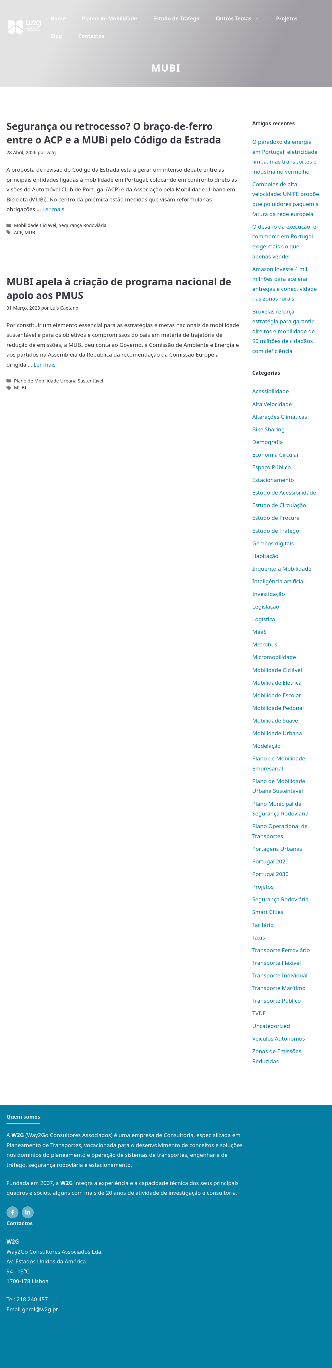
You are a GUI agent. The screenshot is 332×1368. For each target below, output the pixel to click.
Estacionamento (273, 480)
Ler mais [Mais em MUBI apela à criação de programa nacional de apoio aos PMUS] (44, 364)
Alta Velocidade (272, 404)
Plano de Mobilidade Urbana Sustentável (58, 381)
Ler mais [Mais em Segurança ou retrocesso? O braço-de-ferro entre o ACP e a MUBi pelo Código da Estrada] (53, 209)
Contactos (91, 36)
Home (57, 18)
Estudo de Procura (276, 517)
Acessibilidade (270, 391)
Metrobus (264, 644)
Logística (263, 619)
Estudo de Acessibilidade (284, 492)
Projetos (287, 18)
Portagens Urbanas (277, 848)
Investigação (268, 594)
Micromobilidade (274, 657)
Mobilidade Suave (275, 720)
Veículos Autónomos (278, 1038)
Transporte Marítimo (278, 988)
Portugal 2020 (270, 861)
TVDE (259, 1013)
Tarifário (263, 925)
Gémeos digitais (273, 543)
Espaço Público (271, 467)
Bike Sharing (268, 429)
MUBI (31, 232)
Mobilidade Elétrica (277, 682)
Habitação (265, 556)
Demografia (267, 442)
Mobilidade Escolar (276, 695)
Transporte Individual (279, 975)
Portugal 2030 (270, 874)
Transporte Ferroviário (281, 950)
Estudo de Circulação (279, 505)
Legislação (265, 606)
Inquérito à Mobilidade (281, 568)
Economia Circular (275, 454)
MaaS (259, 631)
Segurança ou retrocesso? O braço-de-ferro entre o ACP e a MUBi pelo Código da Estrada (113, 133)
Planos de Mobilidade (109, 18)
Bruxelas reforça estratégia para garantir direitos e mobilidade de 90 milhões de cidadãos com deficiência (283, 331)
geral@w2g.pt (40, 1309)
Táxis (258, 937)
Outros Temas (242, 18)
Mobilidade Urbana (277, 733)
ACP (18, 232)
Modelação (266, 745)
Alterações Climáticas (279, 416)
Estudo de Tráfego (176, 18)
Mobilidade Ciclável (35, 225)
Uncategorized (271, 1026)
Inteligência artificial (278, 581)
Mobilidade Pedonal (278, 708)
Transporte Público (276, 1000)
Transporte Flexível (276, 962)
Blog (56, 36)
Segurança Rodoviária (82, 225)
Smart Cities (267, 912)
